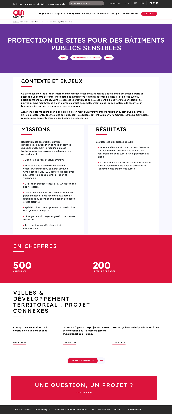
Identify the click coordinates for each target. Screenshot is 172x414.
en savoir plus (60, 4)
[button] (102, 3)
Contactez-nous (135, 409)
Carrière (149, 13)
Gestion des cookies (22, 409)
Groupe (115, 13)
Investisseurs (130, 13)
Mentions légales (43, 409)
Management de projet (80, 13)
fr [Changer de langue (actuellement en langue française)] (126, 3)
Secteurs (101, 13)
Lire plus (18, 343)
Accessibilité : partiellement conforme (71, 409)
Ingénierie (45, 13)
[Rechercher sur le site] (87, 3)
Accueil (16, 22)
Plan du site (119, 409)
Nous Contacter (84, 392)
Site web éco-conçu (101, 409)
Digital (59, 13)
